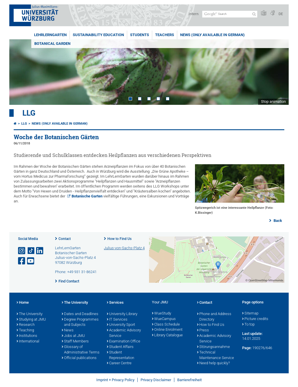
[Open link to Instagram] (22, 251)
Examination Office (123, 341)
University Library (122, 314)
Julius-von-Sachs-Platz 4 (124, 248)
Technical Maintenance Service (215, 355)
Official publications (79, 358)
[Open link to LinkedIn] (40, 251)
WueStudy (161, 313)
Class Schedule (166, 324)
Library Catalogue (167, 335)
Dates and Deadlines (80, 314)
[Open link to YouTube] (31, 261)
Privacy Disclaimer (156, 380)
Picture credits (255, 319)
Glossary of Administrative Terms (81, 349)
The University (29, 314)
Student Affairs (120, 347)
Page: (246, 348)
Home (23, 302)
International (28, 341)
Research (26, 325)
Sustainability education (98, 35)
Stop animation (273, 101)
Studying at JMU (31, 319)
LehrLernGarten (50, 35)
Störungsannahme (213, 347)
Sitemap (250, 313)
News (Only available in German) (212, 35)
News (68, 330)
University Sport (121, 325)
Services (115, 302)
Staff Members (75, 341)
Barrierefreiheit (189, 380)
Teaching (25, 330)
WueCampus (164, 319)
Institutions (27, 336)
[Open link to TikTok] (31, 251)
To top (248, 324)
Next (278, 72)
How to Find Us (119, 239)
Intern (193, 14)
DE (281, 14)
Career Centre (119, 363)
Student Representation (120, 355)
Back (277, 220)
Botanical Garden (52, 43)
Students (139, 35)
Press (203, 330)
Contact (64, 239)
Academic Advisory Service (124, 333)
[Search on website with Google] (229, 14)
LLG (29, 113)
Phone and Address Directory (214, 317)
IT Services (117, 319)
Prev (19, 72)
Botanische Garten (87, 196)
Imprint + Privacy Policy (115, 380)
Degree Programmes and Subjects (80, 322)
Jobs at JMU (73, 336)
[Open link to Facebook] (22, 261)
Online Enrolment (167, 330)
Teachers (164, 35)
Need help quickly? (213, 363)
